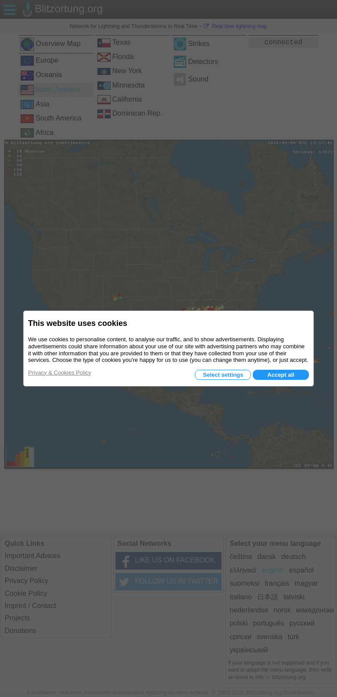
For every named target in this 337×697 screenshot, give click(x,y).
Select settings (223, 374)
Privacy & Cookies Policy (59, 372)
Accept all (280, 374)
